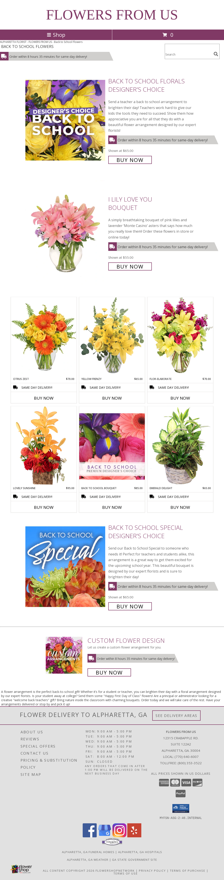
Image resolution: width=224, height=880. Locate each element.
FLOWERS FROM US (112, 15)
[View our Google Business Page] (105, 836)
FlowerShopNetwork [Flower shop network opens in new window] (115, 870)
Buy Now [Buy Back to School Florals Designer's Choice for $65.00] (130, 159)
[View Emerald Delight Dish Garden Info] (180, 446)
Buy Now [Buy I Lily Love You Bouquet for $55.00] (130, 266)
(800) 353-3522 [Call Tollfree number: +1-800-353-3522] (190, 763)
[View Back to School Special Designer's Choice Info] (65, 566)
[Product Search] (188, 54)
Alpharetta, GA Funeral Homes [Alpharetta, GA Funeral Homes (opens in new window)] (88, 852)
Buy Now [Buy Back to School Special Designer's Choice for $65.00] (130, 606)
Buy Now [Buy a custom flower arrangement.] (109, 672)
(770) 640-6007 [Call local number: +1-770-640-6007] (187, 756)
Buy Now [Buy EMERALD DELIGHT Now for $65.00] (180, 507)
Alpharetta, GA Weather (87, 859)
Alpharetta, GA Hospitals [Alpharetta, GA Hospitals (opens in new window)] (140, 852)
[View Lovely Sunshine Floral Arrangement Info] (44, 446)
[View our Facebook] (90, 836)
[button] (180, 808)
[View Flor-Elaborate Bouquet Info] (180, 337)
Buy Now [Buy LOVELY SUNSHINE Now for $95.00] (44, 507)
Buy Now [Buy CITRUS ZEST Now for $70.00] (44, 398)
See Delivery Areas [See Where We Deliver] (176, 715)
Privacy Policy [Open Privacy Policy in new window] (152, 870)
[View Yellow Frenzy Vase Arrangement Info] (112, 337)
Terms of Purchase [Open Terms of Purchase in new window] (187, 870)
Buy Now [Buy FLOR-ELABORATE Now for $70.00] (180, 398)
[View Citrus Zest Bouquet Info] (44, 337)
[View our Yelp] (134, 836)
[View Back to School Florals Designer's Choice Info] (65, 120)
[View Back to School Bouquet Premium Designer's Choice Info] (112, 446)
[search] (215, 54)
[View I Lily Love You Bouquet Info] (65, 232)
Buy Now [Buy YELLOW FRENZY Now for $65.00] (112, 398)
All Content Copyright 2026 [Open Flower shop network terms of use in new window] (68, 870)
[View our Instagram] (119, 836)
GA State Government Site (134, 859)
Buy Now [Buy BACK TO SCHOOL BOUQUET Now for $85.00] (112, 507)
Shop (56, 34)
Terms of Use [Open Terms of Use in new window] (126, 873)
